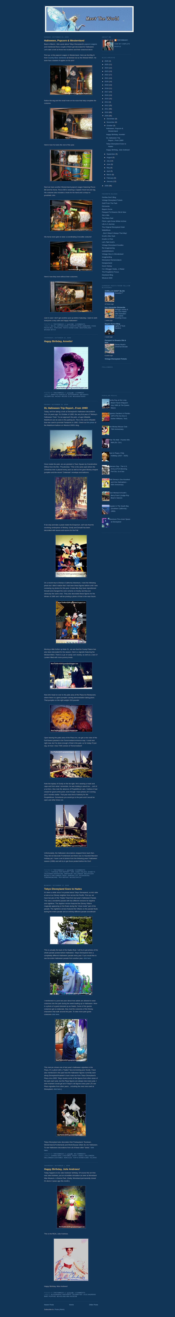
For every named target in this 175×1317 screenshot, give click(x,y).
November (111, 122)
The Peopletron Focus (110, 272)
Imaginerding (107, 257)
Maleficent (89, 873)
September (111, 154)
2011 (107, 109)
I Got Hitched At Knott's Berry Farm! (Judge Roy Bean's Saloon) (119, 495)
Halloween (78, 873)
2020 (107, 82)
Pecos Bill (48, 328)
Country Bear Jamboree (57, 58)
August (109, 157)
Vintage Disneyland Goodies (112, 245)
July (108, 161)
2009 (107, 116)
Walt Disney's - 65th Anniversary (119, 482)
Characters (56, 1155)
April (109, 171)
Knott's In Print (107, 239)
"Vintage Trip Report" (60, 872)
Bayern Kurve (107, 209)
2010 (107, 112)
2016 (107, 95)
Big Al (53, 326)
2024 (107, 68)
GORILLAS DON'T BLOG (115, 291)
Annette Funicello (59, 394)
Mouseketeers (79, 396)
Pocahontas (84, 875)
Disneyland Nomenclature (112, 260)
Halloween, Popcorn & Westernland (64, 40)
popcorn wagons (90, 44)
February (110, 178)
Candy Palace (81, 872)
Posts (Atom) (60, 1309)
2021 (107, 78)
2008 (107, 186)
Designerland (107, 263)
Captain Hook (63, 326)
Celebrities (49, 396)
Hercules (68, 1157)
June (109, 164)
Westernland (85, 328)
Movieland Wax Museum (67, 1296)
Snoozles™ (119, 293)
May (108, 168)
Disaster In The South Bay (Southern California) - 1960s (119, 508)
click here (87, 958)
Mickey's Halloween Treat (55, 875)
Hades (81, 1155)
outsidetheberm (108, 251)
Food (94, 326)
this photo (90, 422)
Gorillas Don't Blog (109, 197)
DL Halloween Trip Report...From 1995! (66, 408)
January (110, 181)
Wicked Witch (50, 330)
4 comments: (80, 324)
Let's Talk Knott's (108, 242)
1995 (72, 872)
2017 (107, 92)
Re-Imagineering (108, 248)
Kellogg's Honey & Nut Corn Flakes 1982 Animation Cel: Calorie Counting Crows (121, 314)
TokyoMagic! (122, 40)
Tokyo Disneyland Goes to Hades (63, 889)
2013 (107, 102)
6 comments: (80, 870)
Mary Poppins (50, 1296)
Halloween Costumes (53, 1157)
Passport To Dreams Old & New (114, 212)
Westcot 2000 (107, 278)
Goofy (74, 1155)
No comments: (80, 1154)
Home (71, 1305)
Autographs (73, 394)
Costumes (67, 1155)
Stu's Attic (105, 215)
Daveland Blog (107, 275)
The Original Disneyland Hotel (113, 227)
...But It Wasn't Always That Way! (114, 233)
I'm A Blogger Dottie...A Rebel (113, 269)
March (109, 175)
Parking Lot (73, 875)
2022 (107, 75)
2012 (107, 105)
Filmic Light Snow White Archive (114, 221)
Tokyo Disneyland (71, 328)
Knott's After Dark (108, 236)
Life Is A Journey (108, 224)
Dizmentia (106, 206)
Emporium (68, 873)
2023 (107, 71)
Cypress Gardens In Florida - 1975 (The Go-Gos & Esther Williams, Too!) (120, 416)
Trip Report (63, 877)
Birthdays (84, 394)
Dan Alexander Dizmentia (115, 307)
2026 (107, 61)
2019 (107, 85)
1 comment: (80, 392)
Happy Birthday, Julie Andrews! (62, 1169)
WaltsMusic (106, 230)
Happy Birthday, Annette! (58, 341)
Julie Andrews (89, 1294)
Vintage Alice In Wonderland (112, 254)
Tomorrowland (50, 877)
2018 (107, 88)
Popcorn (58, 328)
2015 (107, 99)
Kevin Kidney (107, 266)
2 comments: (80, 1292)
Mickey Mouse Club (63, 396)
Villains (93, 1157)
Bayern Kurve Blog (112, 324)
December (111, 119)
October (110, 126)
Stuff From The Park (109, 203)
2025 (107, 64)
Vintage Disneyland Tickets (112, 200)
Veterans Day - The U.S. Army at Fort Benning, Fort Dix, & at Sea (118, 468)
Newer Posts (49, 1305)
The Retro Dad (107, 218)
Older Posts (93, 1305)
